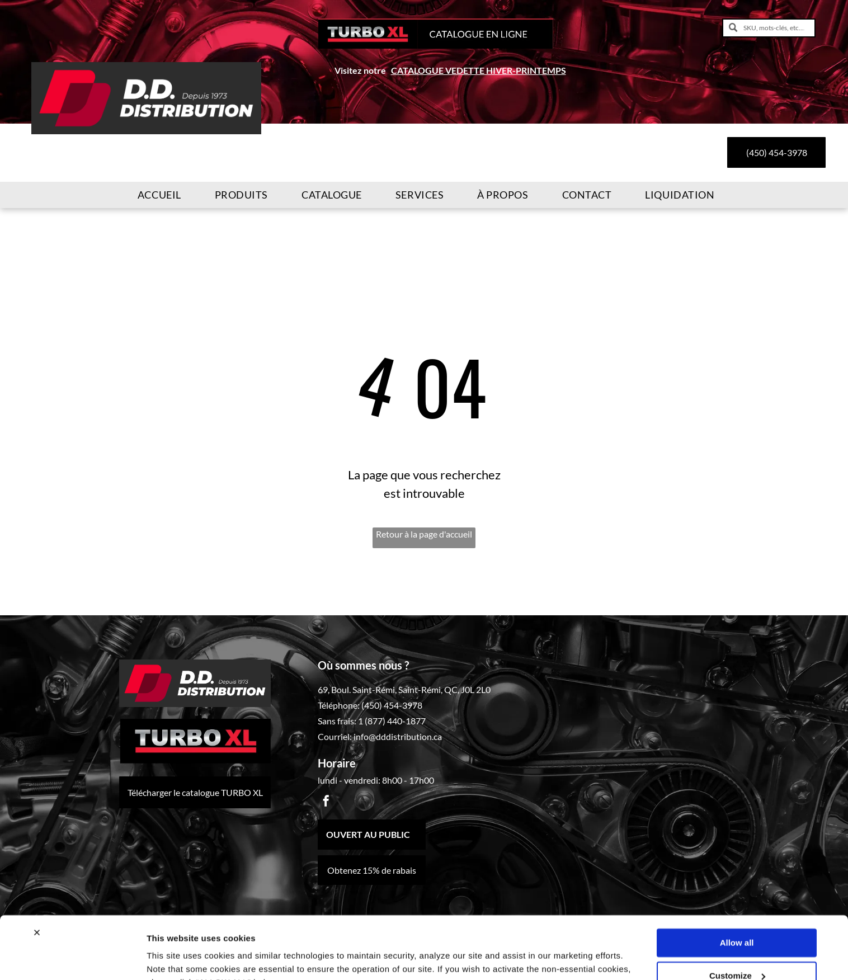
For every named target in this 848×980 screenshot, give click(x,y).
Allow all (737, 887)
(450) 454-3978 (391, 705)
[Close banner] (37, 877)
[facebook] (326, 802)
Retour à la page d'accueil (424, 534)
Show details (173, 958)
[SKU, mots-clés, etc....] (769, 27)
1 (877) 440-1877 (392, 720)
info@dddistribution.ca (398, 736)
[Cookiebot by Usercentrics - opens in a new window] (72, 958)
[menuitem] (159, 195)
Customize (737, 920)
